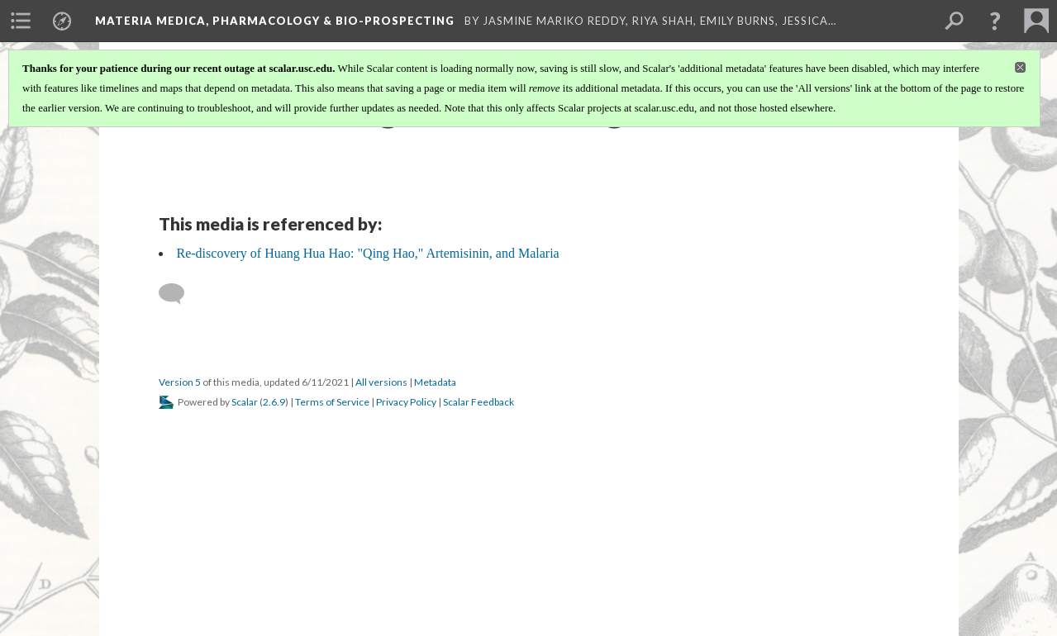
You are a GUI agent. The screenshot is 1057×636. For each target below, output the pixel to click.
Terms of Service (332, 402)
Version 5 (180, 382)
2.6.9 (274, 402)
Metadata (435, 382)
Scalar (244, 402)
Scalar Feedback (478, 402)
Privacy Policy (406, 402)
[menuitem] (20, 20)
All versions (381, 382)
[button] (995, 20)
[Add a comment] (179, 294)
